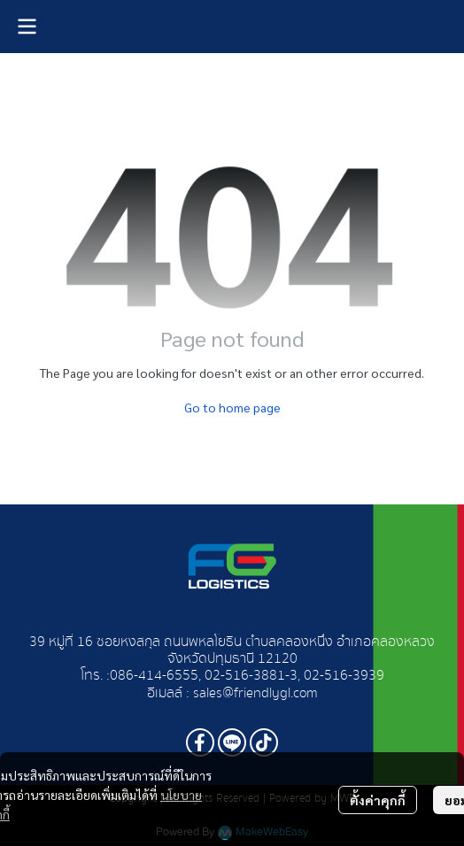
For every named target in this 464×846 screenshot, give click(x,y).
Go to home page (232, 407)
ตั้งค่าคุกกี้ (378, 800)
